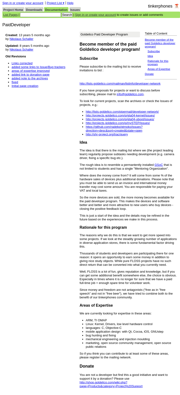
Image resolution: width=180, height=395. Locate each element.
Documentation (56, 10)
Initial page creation (25, 86)
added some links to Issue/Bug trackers (38, 67)
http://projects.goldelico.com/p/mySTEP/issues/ (118, 123)
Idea (150, 55)
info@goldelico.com (130, 94)
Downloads (34, 10)
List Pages (10, 15)
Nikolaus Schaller (21, 39)
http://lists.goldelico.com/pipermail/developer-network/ (122, 111)
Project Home (13, 10)
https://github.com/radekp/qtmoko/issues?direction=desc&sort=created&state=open (114, 128)
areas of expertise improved (31, 71)
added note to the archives (30, 78)
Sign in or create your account (22, 3)
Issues (75, 10)
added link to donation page (31, 74)
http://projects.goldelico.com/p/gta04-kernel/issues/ (120, 115)
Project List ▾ (55, 3)
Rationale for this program (158, 62)
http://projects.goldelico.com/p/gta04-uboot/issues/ (120, 119)
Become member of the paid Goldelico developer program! (160, 43)
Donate (149, 73)
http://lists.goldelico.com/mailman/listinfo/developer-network (120, 83)
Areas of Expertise (159, 68)
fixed (15, 82)
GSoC (159, 165)
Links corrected (22, 63)
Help (70, 3)
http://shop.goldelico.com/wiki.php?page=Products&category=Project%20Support (111, 384)
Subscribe (154, 51)
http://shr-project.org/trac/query (107, 134)
